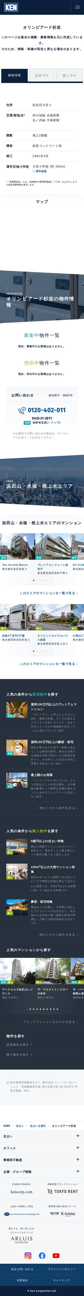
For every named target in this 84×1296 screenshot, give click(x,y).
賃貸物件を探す (17, 1044)
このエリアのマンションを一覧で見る (47, 593)
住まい (20, 1125)
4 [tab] (43, 580)
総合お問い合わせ (22, 1269)
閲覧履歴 (45, 7)
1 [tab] (33, 580)
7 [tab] (47, 1009)
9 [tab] (54, 1009)
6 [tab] (50, 580)
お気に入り (54, 7)
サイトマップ (61, 1280)
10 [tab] (57, 1009)
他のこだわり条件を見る (57, 808)
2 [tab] (37, 580)
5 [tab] (47, 580)
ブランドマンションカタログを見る (49, 1022)
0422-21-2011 (42, 418)
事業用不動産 (12, 1160)
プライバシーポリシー (62, 1269)
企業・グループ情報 (17, 1171)
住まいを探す (38, 1125)
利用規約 (22, 1280)
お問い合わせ (64, 7)
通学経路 (41, 171)
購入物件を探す (17, 1054)
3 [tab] (40, 580)
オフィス (9, 1148)
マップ (55, 422)
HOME (6, 1125)
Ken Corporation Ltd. (11, 7)
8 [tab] (50, 1009)
